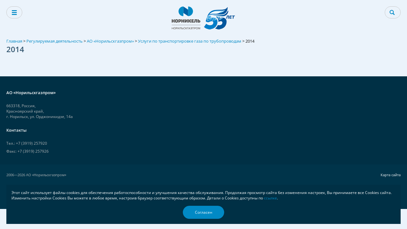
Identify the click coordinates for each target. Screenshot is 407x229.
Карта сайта (391, 174)
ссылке (270, 198)
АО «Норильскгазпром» (110, 41)
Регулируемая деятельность (54, 41)
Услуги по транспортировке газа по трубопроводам (189, 41)
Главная (14, 41)
